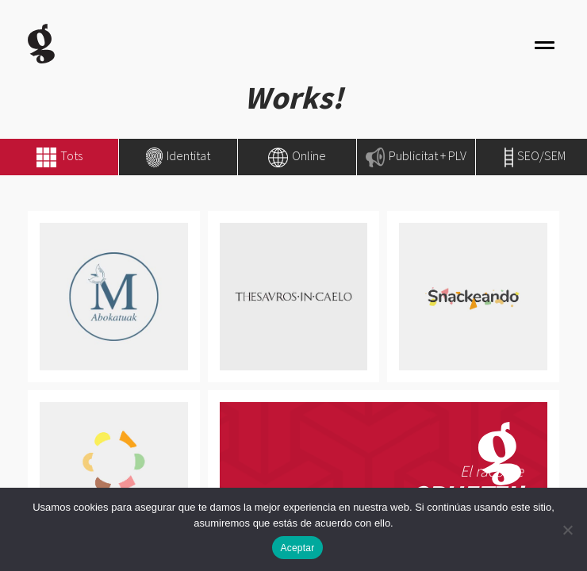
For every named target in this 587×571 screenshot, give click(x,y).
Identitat (177, 155)
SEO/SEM (535, 155)
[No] (567, 530)
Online (297, 155)
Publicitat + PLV (416, 155)
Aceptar (297, 548)
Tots (71, 155)
